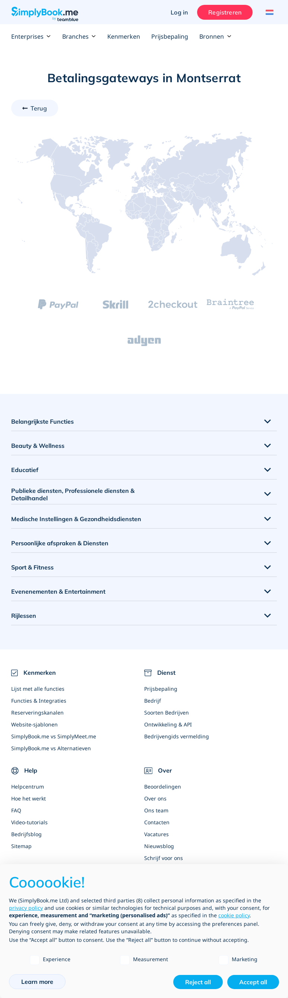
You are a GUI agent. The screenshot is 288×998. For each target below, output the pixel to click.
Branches (79, 36)
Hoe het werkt (28, 798)
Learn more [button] (37, 981)
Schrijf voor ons (163, 857)
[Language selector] (268, 12)
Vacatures (156, 834)
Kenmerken (123, 36)
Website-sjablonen (34, 724)
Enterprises (31, 36)
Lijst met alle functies (37, 688)
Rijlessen (23, 615)
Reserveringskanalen (37, 712)
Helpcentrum (27, 786)
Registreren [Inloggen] (224, 12)
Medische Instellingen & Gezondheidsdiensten (76, 519)
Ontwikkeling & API (168, 724)
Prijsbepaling (169, 36)
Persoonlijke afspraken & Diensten (59, 543)
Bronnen (215, 36)
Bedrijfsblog (26, 834)
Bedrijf (152, 700)
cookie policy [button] (234, 915)
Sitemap (21, 846)
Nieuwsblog (159, 846)
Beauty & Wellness (37, 445)
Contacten (157, 822)
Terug (39, 108)
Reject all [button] (198, 982)
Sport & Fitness (32, 567)
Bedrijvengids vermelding (176, 736)
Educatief (24, 470)
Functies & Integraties (38, 700)
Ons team (156, 810)
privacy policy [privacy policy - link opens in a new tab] (26, 907)
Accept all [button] (253, 982)
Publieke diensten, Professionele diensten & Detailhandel (72, 494)
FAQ (16, 810)
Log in (179, 12)
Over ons (155, 798)
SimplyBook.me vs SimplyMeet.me (53, 736)
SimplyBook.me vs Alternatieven (51, 748)
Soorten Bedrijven (166, 712)
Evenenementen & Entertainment (58, 591)
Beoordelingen (162, 786)
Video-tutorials (29, 822)
